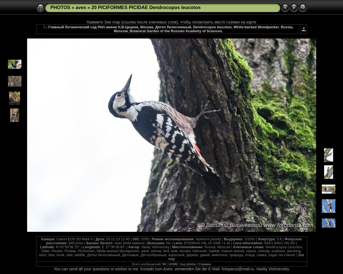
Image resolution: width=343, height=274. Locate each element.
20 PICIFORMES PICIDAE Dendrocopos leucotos (146, 7)
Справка (204, 264)
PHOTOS (61, 7)
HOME (173, 264)
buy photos (188, 264)
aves (81, 7)
